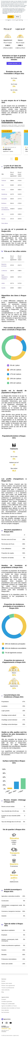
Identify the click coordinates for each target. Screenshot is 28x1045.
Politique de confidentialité (7, 1003)
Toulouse (3, 180)
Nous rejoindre (5, 1010)
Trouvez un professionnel (7, 987)
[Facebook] (2, 1023)
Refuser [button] (17, 16)
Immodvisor (3, 1031)
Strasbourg (4, 194)
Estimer (3, 981)
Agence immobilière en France (9, 1005)
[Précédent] (11, 158)
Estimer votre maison (6, 983)
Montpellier (4, 198)
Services (3, 979)
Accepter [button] (10, 16)
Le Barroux (4, 270)
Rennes (3, 218)
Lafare (3, 283)
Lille (2, 214)
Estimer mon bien (14, 63)
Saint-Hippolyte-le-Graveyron (4, 276)
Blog (2, 992)
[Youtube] (11, 1023)
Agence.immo (5, 997)
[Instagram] (6, 1023)
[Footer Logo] (5, 1019)
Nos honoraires (5, 1012)
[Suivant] (16, 158)
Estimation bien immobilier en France (10, 1008)
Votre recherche (5, 989)
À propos (3, 999)
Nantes (3, 189)
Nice (2, 185)
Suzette (3, 287)
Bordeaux (3, 203)
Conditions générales (6, 1001)
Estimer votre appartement (8, 985)
